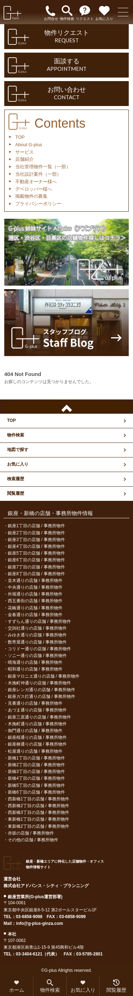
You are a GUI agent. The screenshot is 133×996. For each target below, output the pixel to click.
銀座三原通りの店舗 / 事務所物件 (39, 717)
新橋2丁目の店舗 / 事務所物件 (36, 764)
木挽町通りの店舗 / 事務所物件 (37, 723)
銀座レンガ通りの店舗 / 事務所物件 (41, 689)
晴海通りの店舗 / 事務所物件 (35, 662)
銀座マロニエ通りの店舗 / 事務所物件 (43, 676)
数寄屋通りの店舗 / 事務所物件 (37, 642)
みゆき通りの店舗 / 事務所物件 (37, 634)
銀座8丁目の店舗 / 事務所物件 (36, 573)
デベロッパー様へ (33, 189)
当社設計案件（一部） (38, 174)
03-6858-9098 (29, 916)
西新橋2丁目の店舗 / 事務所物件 (38, 805)
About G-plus (28, 144)
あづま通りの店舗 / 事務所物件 (37, 710)
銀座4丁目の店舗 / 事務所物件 (36, 546)
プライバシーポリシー (38, 203)
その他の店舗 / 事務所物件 (33, 839)
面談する (66, 65)
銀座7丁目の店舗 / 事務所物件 (36, 567)
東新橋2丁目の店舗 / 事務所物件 (38, 826)
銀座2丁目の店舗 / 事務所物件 (36, 532)
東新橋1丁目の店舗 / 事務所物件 (38, 819)
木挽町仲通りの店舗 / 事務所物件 (39, 682)
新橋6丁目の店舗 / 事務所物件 (36, 792)
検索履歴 (15, 478)
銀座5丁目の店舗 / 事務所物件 (36, 553)
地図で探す (17, 449)
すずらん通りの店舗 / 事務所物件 (39, 621)
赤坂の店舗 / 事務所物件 (31, 833)
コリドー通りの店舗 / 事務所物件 (39, 648)
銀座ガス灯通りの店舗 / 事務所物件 (41, 696)
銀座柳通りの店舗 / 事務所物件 (37, 744)
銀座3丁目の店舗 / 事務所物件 (36, 539)
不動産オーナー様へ (36, 181)
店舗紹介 (24, 159)
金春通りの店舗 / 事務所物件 (35, 614)
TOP (20, 137)
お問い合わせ (66, 93)
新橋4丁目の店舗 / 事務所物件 (36, 778)
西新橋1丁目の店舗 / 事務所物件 (38, 798)
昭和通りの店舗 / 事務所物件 (35, 669)
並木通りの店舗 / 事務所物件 (35, 580)
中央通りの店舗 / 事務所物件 (35, 587)
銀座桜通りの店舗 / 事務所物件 (37, 737)
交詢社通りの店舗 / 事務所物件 (37, 628)
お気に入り (17, 464)
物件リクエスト (66, 36)
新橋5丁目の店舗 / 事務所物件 (36, 785)
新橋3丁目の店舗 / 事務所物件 (36, 771)
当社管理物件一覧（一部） (43, 166)
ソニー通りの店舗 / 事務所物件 (37, 655)
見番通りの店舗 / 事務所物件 (35, 703)
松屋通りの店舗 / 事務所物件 (35, 751)
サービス (24, 152)
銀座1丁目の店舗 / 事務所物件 (36, 525)
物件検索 (15, 435)
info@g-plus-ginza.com (39, 923)
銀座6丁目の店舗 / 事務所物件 (36, 559)
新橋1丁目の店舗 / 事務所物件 (36, 758)
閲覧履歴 (15, 493)
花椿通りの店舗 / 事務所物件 (35, 607)
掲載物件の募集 (31, 196)
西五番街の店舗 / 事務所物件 (35, 600)
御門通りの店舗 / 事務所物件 (35, 730)
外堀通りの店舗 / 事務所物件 (35, 594)
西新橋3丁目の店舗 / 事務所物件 (38, 812)
